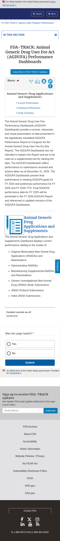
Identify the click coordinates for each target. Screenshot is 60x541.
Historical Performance (29, 108)
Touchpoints (14, 373)
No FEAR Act (30, 463)
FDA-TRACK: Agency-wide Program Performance (29, 23)
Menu (11, 80)
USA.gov (30, 493)
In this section (13, 34)
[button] (37, 82)
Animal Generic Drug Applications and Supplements (39, 224)
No (13, 353)
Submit (29, 362)
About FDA (30, 434)
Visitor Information (30, 449)
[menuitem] (30, 315)
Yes (14, 343)
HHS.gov (30, 485)
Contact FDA (30, 510)
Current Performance (28, 103)
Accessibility (30, 441)
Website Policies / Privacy (30, 456)
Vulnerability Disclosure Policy (30, 471)
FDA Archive (30, 426)
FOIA (30, 478)
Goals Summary (26, 113)
